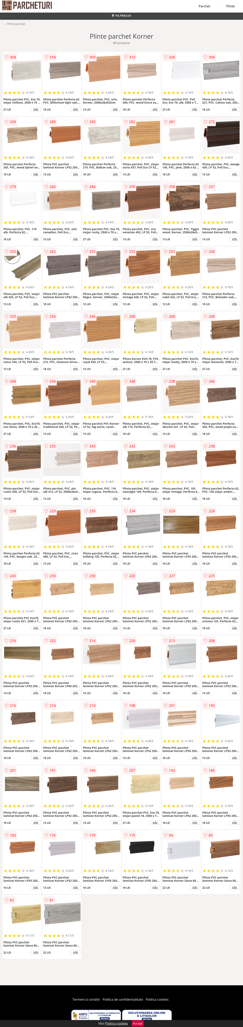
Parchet (204, 6)
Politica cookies (157, 999)
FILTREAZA (121, 15)
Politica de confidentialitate (123, 999)
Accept (138, 1023)
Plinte (230, 6)
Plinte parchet (16, 24)
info (35, 109)
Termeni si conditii (86, 999)
